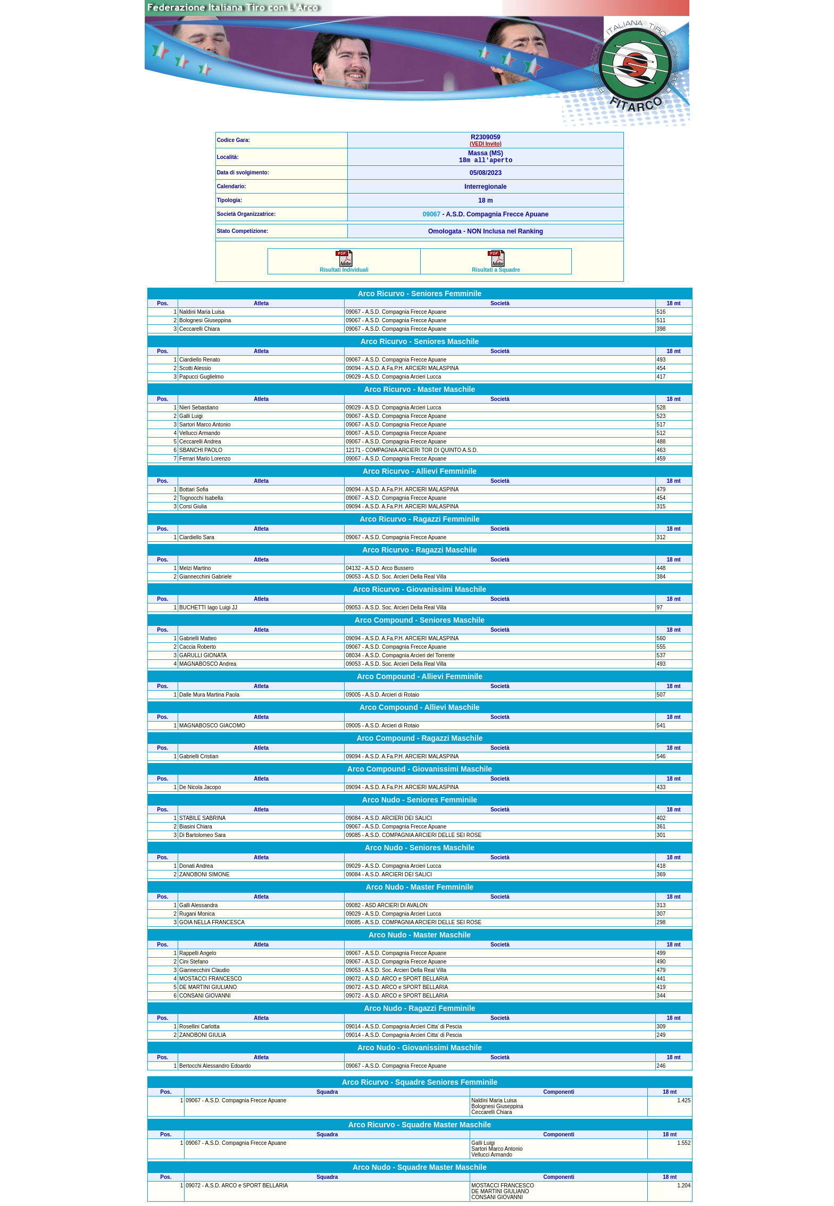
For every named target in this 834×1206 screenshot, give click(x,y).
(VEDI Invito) (485, 144)
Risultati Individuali (344, 269)
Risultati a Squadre (496, 269)
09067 (431, 216)
